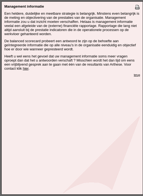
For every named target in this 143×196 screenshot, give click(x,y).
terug (137, 75)
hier (25, 68)
